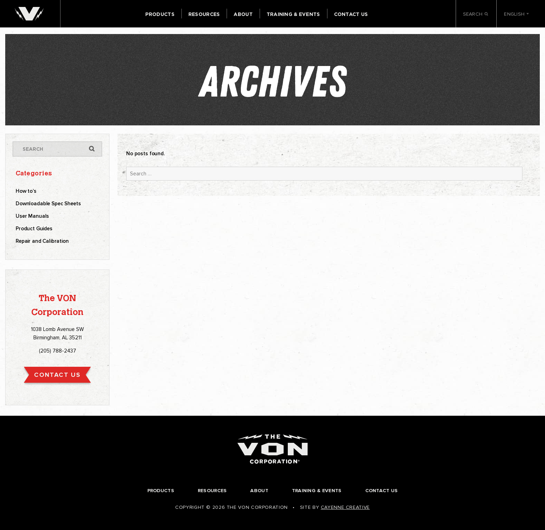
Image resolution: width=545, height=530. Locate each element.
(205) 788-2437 (57, 351)
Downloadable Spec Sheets (48, 203)
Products (159, 14)
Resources (204, 14)
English (516, 14)
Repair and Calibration (42, 241)
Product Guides (34, 228)
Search (476, 14)
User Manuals (32, 216)
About (243, 14)
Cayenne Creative (345, 507)
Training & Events (293, 14)
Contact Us (351, 14)
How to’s (26, 191)
